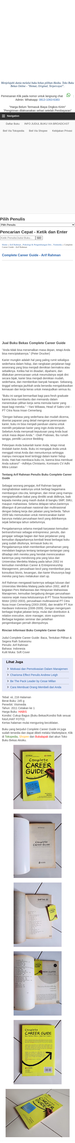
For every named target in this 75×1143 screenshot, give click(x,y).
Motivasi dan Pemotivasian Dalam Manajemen (39, 668)
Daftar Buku (13, 123)
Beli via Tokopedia (13, 130)
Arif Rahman (15, 244)
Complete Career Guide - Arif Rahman (31, 255)
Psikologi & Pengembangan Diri (37, 244)
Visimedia (57, 244)
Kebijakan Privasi (62, 130)
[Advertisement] (37, 174)
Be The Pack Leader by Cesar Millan (33, 681)
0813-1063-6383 (49, 99)
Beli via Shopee (38, 130)
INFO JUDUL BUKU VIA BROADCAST (46, 123)
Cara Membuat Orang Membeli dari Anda (35, 687)
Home (4, 244)
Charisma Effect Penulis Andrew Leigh (34, 675)
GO (39, 237)
